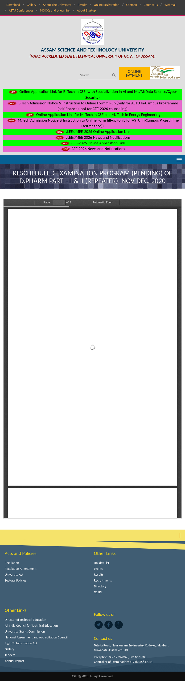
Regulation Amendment (21, 569)
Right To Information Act (21, 643)
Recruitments (103, 580)
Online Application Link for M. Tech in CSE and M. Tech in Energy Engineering (92, 114)
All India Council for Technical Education (31, 626)
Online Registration (106, 5)
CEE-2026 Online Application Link (92, 143)
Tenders (10, 655)
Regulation (12, 563)
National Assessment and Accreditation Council (36, 637)
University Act (14, 575)
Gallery (31, 5)
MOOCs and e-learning (55, 10)
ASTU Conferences (21, 10)
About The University (57, 5)
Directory (100, 586)
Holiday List (101, 563)
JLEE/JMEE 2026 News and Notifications (92, 137)
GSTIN (98, 592)
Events (98, 569)
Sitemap (131, 5)
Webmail (170, 5)
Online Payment (134, 73)
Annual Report (14, 661)
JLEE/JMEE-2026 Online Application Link (92, 131)
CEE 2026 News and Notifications (92, 148)
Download (13, 5)
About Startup (86, 10)
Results (82, 5)
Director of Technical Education (25, 620)
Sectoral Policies (15, 580)
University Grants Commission (25, 631)
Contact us (151, 5)
